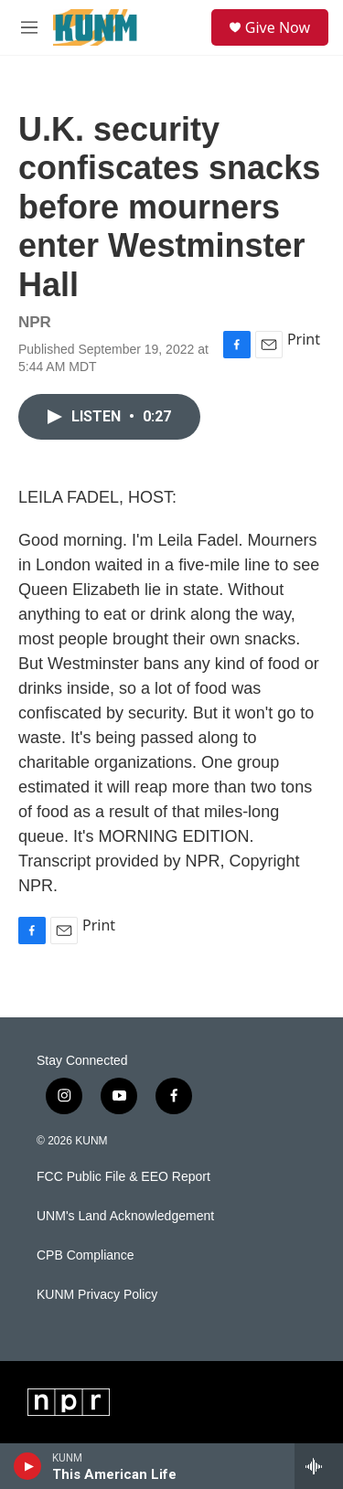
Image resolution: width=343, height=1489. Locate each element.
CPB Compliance (85, 1255)
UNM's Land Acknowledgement (125, 1216)
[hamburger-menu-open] (29, 27)
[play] (27, 1466)
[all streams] (319, 1466)
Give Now (277, 27)
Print (303, 339)
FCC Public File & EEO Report (123, 1177)
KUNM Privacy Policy (97, 1295)
